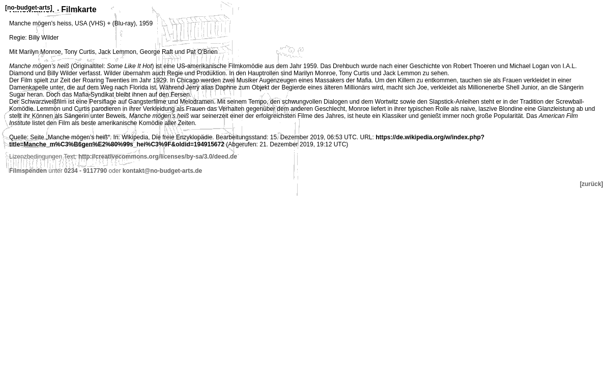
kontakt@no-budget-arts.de (162, 170)
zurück (591, 184)
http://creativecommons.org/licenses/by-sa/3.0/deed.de (157, 156)
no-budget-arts (28, 7)
